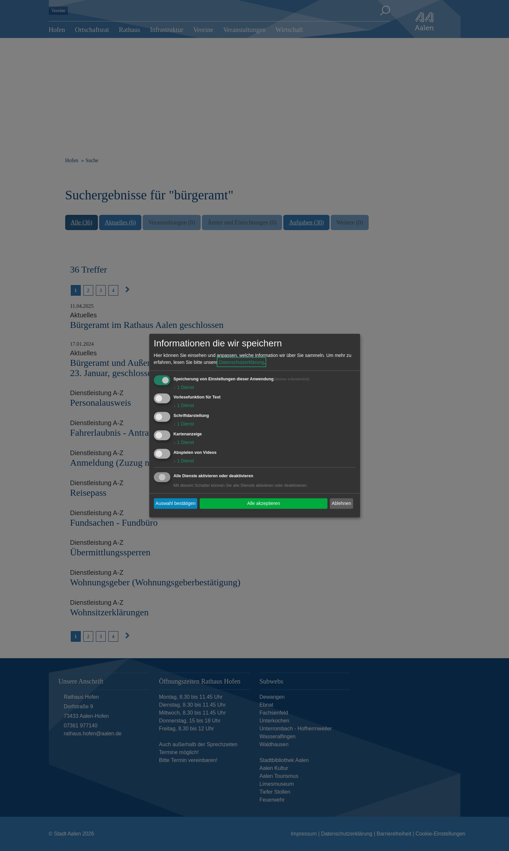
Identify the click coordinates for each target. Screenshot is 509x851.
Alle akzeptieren (263, 503)
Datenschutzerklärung (241, 362)
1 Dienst (184, 387)
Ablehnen (341, 503)
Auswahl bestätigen (175, 503)
